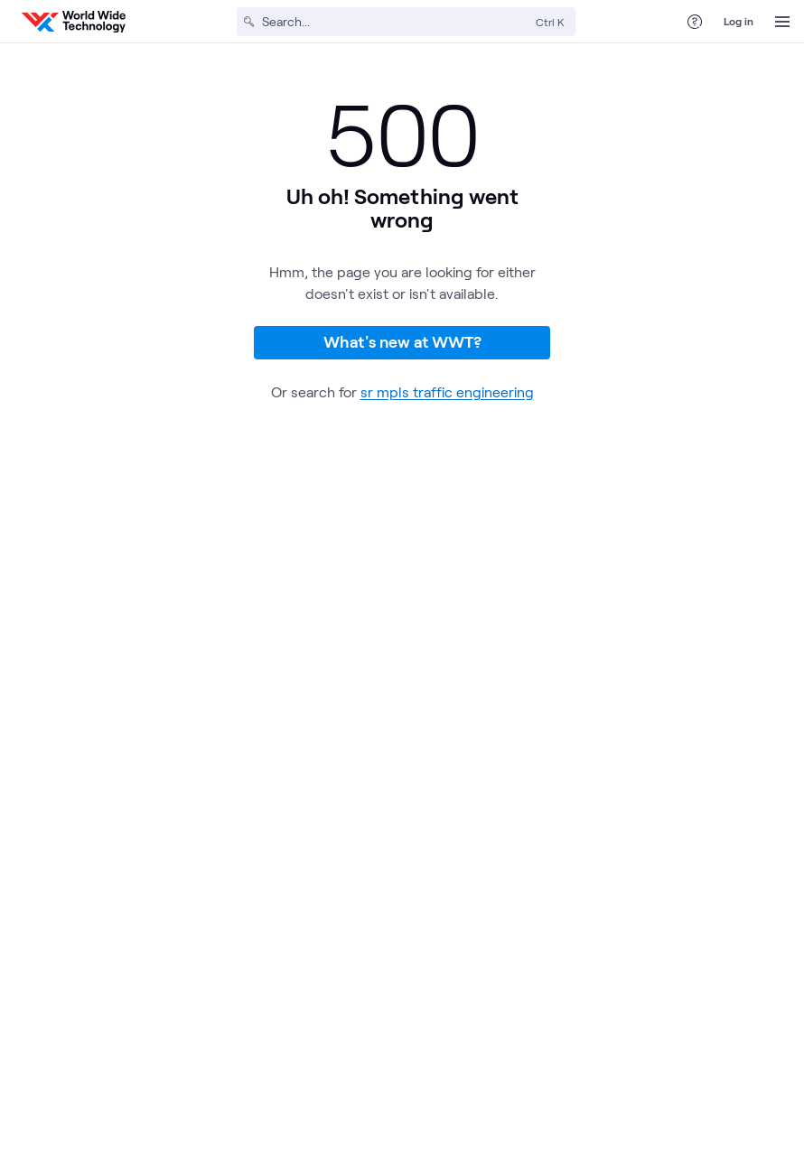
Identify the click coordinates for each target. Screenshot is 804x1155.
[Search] (395, 22)
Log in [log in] (738, 20)
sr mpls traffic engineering (447, 391)
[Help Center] (694, 21)
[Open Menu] (782, 21)
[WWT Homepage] (74, 22)
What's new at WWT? (402, 341)
